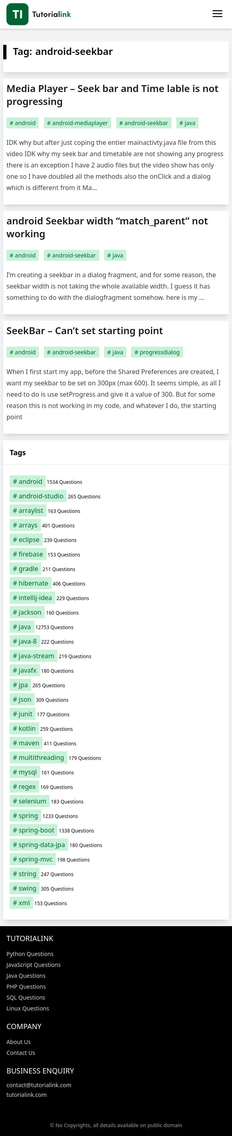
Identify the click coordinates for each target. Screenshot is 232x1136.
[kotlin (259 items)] (116, 728)
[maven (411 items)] (116, 743)
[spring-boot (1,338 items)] (116, 830)
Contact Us (20, 1053)
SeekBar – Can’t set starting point (84, 330)
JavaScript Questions (33, 965)
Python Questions (30, 954)
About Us (18, 1042)
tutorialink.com (26, 1094)
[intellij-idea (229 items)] (116, 598)
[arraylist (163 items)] (116, 510)
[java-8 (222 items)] (116, 641)
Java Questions (26, 975)
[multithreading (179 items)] (116, 757)
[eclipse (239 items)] (116, 540)
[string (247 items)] (116, 874)
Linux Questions (27, 1008)
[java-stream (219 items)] (116, 656)
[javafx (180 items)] (116, 670)
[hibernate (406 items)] (116, 583)
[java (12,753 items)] (116, 627)
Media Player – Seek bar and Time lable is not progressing (112, 95)
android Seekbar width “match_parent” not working (107, 227)
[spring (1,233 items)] (116, 816)
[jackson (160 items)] (116, 612)
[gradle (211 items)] (116, 569)
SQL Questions (25, 997)
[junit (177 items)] (116, 714)
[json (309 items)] (116, 699)
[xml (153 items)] (116, 903)
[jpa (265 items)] (116, 685)
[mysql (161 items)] (116, 772)
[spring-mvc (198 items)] (116, 859)
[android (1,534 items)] (116, 481)
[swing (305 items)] (116, 888)
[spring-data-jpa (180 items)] (116, 845)
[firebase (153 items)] (116, 554)
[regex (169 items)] (116, 786)
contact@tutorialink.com (38, 1085)
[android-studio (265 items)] (116, 496)
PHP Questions (26, 986)
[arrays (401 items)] (116, 525)
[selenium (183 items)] (116, 801)
